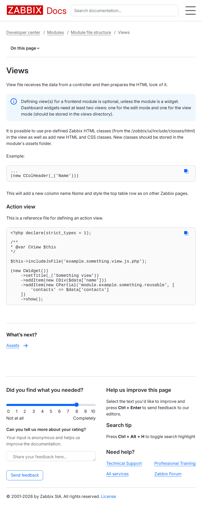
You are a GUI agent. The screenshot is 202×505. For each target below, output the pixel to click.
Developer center (23, 32)
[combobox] (125, 10)
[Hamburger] (190, 10)
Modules (55, 32)
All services (117, 473)
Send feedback (25, 475)
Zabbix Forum (167, 473)
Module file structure (91, 32)
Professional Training (175, 463)
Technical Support (124, 463)
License (108, 496)
